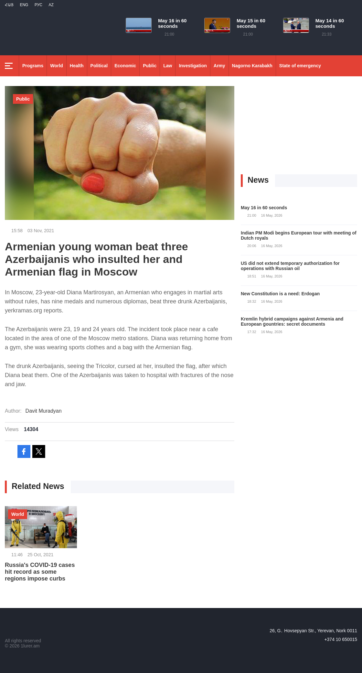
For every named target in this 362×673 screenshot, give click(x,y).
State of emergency (300, 65)
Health (77, 65)
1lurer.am (30, 645)
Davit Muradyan (44, 411)
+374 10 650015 (340, 639)
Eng (24, 5)
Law (167, 65)
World (56, 65)
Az (50, 5)
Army (219, 65)
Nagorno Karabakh (252, 65)
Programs (32, 65)
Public (149, 65)
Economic (125, 65)
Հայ (9, 5)
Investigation (193, 65)
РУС (38, 5)
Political (99, 65)
